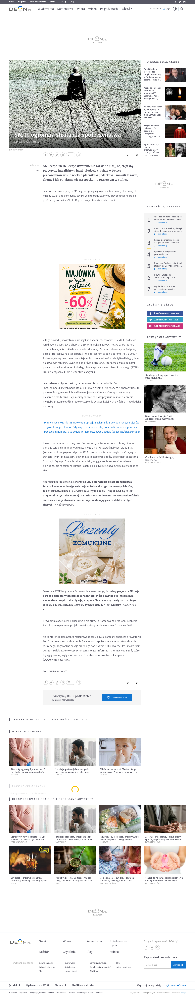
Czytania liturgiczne (99, 963)
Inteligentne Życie (22, 142)
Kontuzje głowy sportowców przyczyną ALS (161, 376)
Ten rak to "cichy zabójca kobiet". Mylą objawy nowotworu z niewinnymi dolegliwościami (164, 880)
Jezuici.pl (14, 985)
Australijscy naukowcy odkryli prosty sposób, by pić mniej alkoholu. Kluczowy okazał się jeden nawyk (164, 839)
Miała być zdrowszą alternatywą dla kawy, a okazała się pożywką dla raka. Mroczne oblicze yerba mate (74, 880)
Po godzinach (109, 9)
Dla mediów (61, 992)
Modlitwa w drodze (38, 2)
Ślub (41, 971)
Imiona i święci (71, 971)
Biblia (11, 2)
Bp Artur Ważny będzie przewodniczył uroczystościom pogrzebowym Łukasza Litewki (152, 151)
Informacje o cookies (85, 992)
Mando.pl (60, 985)
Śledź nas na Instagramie (164, 326)
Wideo (92, 9)
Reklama (71, 992)
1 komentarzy (160, 234)
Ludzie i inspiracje (123, 967)
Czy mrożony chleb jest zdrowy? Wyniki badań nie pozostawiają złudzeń (119, 838)
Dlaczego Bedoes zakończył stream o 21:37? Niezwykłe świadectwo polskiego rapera (168, 267)
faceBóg (62, 2)
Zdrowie (37, 142)
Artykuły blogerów (47, 967)
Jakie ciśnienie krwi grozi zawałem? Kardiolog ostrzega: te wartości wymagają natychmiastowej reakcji (118, 880)
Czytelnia (69, 952)
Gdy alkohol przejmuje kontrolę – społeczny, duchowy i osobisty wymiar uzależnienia (29, 880)
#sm (84, 719)
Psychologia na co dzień (100, 967)
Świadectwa (70, 967)
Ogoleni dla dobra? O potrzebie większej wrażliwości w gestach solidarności (165, 290)
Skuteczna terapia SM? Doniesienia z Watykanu (159, 417)
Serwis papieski (46, 963)
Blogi (52, 2)
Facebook (175, 2)
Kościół (44, 952)
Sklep (72, 2)
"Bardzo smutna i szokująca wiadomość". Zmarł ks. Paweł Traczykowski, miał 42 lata (152, 94)
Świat (58, 883)
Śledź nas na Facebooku (164, 313)
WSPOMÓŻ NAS (176, 985)
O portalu (13, 992)
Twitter (180, 2)
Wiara (81, 9)
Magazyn (22, 2)
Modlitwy (94, 971)
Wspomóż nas (117, 697)
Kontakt (51, 992)
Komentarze (65, 9)
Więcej (125, 8)
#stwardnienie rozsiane (64, 719)
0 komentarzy (160, 222)
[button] (175, 9)
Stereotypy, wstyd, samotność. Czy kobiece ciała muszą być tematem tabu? (28, 772)
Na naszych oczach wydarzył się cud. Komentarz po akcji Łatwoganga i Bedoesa (153, 112)
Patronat (99, 992)
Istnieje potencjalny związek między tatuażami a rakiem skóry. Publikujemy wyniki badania (74, 839)
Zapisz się (178, 965)
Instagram (184, 2)
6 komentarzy (160, 246)
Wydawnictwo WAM (37, 985)
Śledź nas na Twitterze (163, 319)
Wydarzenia (46, 9)
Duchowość (70, 963)
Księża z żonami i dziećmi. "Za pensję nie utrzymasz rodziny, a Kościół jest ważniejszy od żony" (153, 133)
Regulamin (23, 992)
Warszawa (154, 9)
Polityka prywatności (38, 992)
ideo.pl (183, 992)
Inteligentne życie (118, 943)
